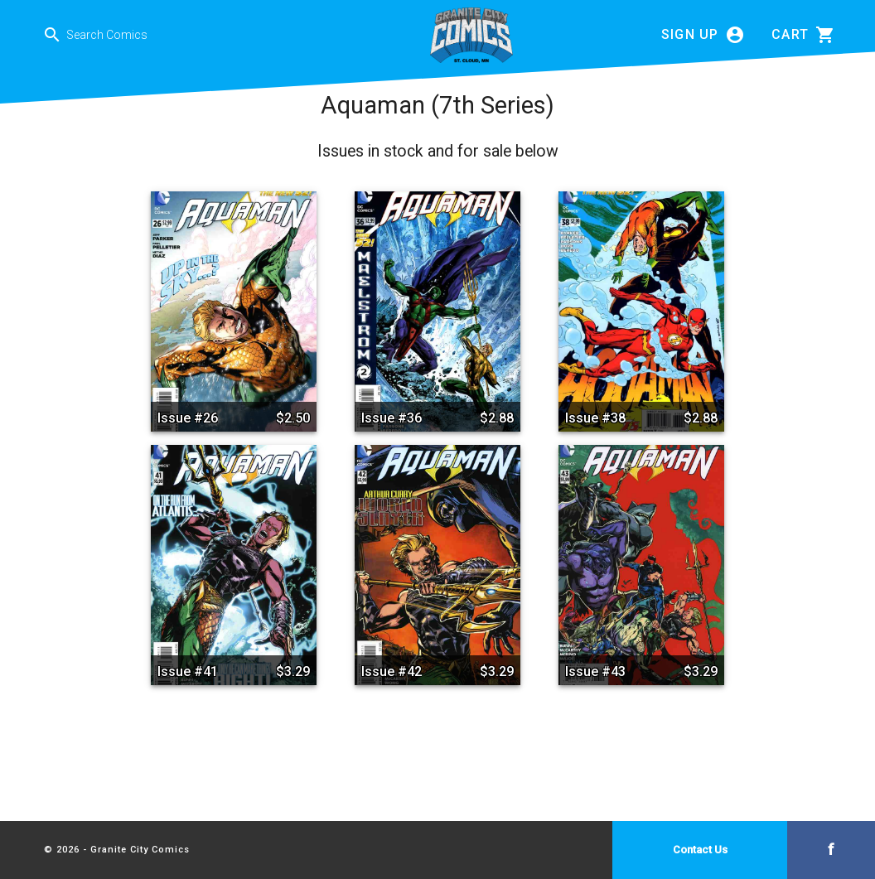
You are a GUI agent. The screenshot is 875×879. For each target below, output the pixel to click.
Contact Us (700, 849)
